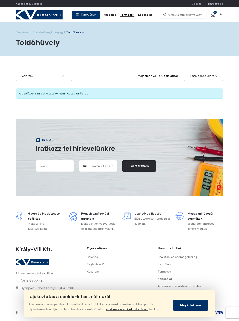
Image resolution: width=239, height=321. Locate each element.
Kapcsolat (145, 15)
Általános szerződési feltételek (179, 286)
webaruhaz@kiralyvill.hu (37, 273)
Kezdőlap (109, 15)
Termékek (127, 15)
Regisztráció (215, 3)
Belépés (196, 3)
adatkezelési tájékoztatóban (127, 309)
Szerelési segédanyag (47, 32)
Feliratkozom (139, 166)
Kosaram (93, 271)
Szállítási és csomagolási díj (177, 257)
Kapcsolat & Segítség (29, 3)
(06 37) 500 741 (32, 281)
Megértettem (190, 305)
